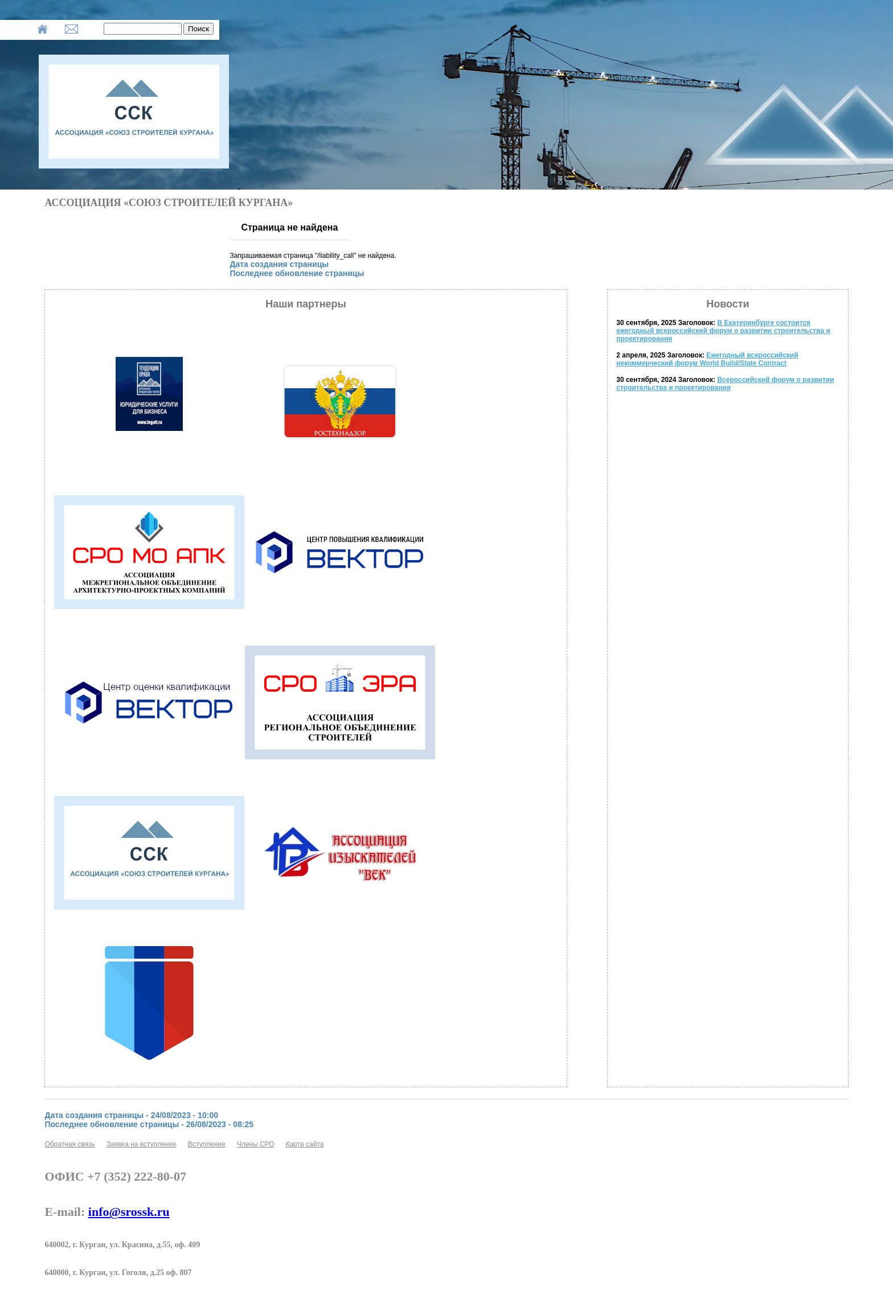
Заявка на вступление (141, 1144)
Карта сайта (305, 1144)
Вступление (207, 1144)
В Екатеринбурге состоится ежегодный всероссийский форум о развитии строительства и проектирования (723, 331)
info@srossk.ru (129, 1212)
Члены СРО (256, 1144)
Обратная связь (69, 1144)
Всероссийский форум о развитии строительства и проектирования (725, 384)
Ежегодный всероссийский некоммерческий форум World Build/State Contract (707, 359)
